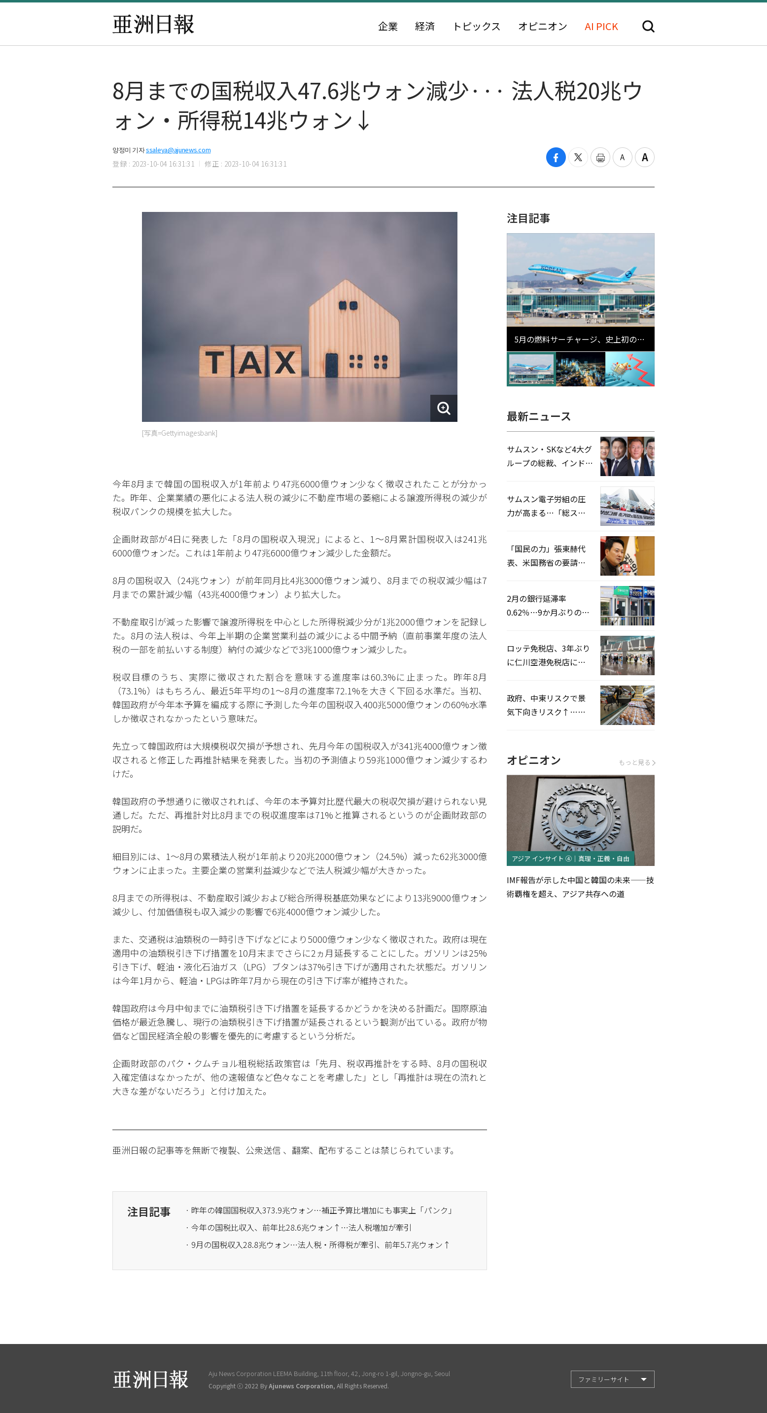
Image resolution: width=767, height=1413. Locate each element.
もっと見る (637, 762)
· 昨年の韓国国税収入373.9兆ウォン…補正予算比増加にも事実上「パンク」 (320, 1210)
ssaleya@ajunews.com (178, 149)
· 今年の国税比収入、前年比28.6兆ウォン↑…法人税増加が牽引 (298, 1227)
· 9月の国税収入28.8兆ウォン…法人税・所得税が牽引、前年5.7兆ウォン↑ (318, 1244)
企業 (388, 26)
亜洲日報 (153, 24)
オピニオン (542, 26)
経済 (425, 26)
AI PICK (601, 26)
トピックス (476, 26)
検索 (648, 26)
